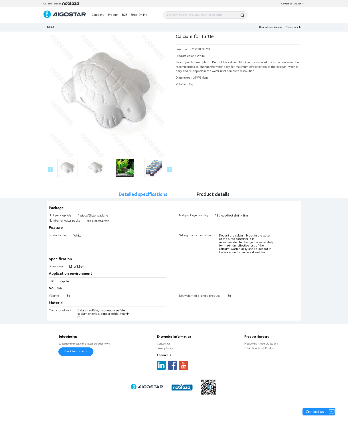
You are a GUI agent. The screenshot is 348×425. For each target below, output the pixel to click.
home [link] (50, 26)
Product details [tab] (212, 194)
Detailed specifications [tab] (143, 194)
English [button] (299, 3)
